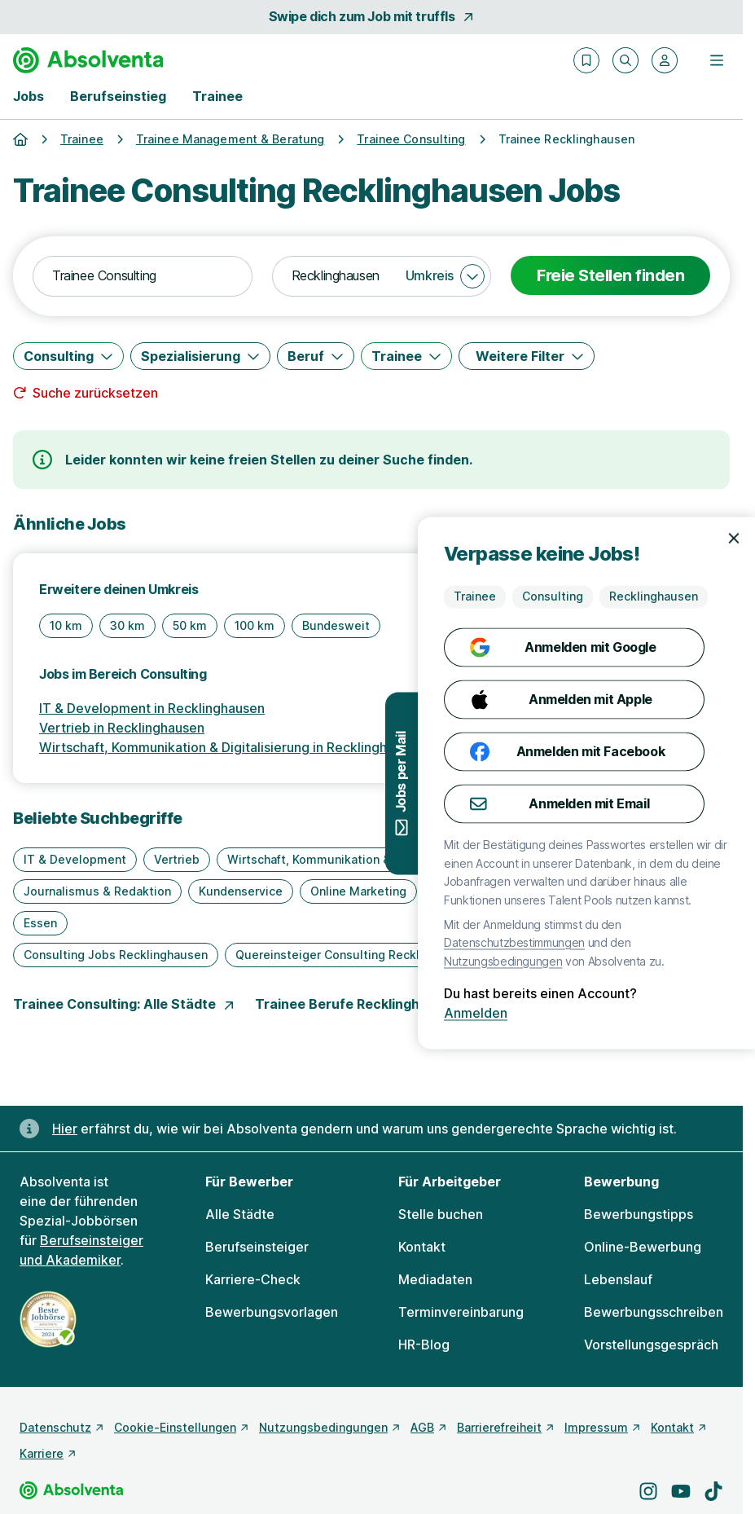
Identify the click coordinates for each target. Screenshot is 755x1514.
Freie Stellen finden (610, 275)
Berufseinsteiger (257, 1247)
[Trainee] (406, 356)
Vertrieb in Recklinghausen (121, 728)
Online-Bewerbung (642, 1247)
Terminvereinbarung (461, 1312)
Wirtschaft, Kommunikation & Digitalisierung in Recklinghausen (231, 747)
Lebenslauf (618, 1279)
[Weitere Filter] (527, 356)
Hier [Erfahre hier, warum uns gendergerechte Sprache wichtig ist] (64, 1128)
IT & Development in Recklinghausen (152, 708)
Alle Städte (239, 1214)
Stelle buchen (440, 1214)
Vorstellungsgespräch (651, 1344)
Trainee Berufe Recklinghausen (367, 1004)
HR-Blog (424, 1344)
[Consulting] (68, 356)
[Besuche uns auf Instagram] (648, 1491)
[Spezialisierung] (200, 356)
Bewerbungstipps (638, 1214)
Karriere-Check (253, 1279)
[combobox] (142, 276)
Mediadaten (435, 1279)
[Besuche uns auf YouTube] (681, 1491)
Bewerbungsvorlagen (271, 1312)
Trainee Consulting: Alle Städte (124, 1004)
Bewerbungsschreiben (653, 1312)
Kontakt (422, 1247)
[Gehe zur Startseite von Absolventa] (88, 60)
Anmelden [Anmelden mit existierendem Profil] (689, 1014)
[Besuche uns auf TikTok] (713, 1491)
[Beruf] (315, 356)
